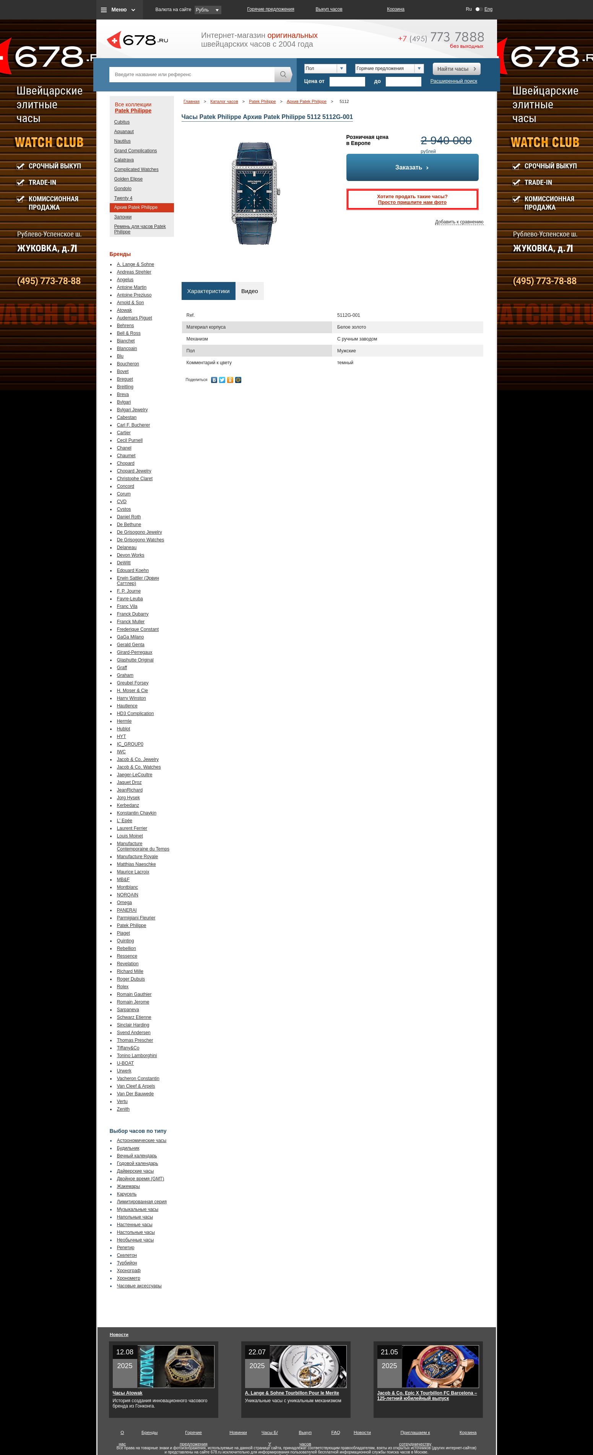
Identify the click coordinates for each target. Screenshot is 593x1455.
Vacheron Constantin (138, 1078)
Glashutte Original (135, 660)
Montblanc (127, 887)
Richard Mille (130, 971)
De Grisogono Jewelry (139, 532)
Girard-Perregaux (135, 652)
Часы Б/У (270, 1434)
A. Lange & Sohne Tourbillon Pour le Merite (292, 1393)
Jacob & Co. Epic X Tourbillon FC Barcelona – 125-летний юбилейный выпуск (427, 1395)
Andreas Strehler (134, 272)
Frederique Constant (138, 629)
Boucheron (128, 364)
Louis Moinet (130, 836)
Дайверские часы (135, 1171)
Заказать (412, 167)
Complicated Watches (136, 169)
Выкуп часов (329, 9)
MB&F (123, 879)
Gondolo (123, 188)
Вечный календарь (137, 1155)
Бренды (149, 1432)
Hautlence (127, 706)
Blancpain (127, 348)
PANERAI (127, 910)
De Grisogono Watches (140, 540)
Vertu (122, 1101)
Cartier (124, 432)
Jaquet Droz (129, 782)
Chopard (126, 463)
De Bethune (129, 524)
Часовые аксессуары (139, 1286)
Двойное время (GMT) (140, 1178)
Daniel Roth (129, 517)
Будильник (128, 1148)
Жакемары (128, 1186)
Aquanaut (124, 131)
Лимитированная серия (142, 1201)
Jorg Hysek (128, 797)
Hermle (124, 721)
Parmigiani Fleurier (136, 918)
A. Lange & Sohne (135, 264)
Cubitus (122, 122)
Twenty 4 (123, 198)
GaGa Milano (130, 637)
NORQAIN (127, 895)
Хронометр (128, 1278)
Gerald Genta (131, 644)
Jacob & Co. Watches (139, 767)
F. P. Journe (129, 591)
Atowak (124, 310)
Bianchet (126, 341)
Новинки (238, 1432)
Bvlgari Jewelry (132, 409)
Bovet (123, 371)
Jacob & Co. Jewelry (138, 759)
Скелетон (127, 1255)
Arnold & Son (130, 302)
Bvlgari (124, 402)
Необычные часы (135, 1240)
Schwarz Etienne (134, 1017)
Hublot (123, 729)
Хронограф (129, 1270)
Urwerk (124, 1071)
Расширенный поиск (454, 81)
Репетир (126, 1247)
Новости (119, 1334)
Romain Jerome (133, 1002)
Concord (125, 486)
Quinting (125, 940)
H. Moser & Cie (132, 690)
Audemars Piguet (134, 318)
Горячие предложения (270, 9)
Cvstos (124, 509)
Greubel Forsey (133, 683)
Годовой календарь (137, 1163)
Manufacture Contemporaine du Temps (143, 846)
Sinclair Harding (133, 1025)
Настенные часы (135, 1224)
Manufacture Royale (137, 856)
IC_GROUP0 (130, 744)
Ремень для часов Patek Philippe (140, 229)
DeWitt (124, 562)
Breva (123, 394)
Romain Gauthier (134, 994)
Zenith (123, 1109)
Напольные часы (135, 1217)
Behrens (125, 325)
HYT (121, 736)
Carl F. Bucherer (133, 425)
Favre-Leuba (130, 598)
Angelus (125, 279)
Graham (125, 675)
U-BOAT (125, 1063)
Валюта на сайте (174, 9)
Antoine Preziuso (134, 295)
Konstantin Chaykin (136, 813)
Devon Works (131, 555)
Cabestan (126, 417)
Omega (124, 902)
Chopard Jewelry (134, 471)
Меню (119, 10)
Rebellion (126, 948)
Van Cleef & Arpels (136, 1086)
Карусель (127, 1194)
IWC (121, 751)
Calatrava (124, 160)
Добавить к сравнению (459, 222)
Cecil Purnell (130, 440)
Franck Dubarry (133, 614)
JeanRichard (130, 790)
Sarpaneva (128, 1009)
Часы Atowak (128, 1393)
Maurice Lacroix (133, 872)
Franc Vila (127, 606)
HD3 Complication (135, 713)
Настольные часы (136, 1232)
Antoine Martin (131, 287)
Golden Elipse (128, 179)
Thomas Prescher (135, 1040)
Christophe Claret (135, 478)
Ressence (127, 956)
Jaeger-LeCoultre (135, 774)
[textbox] (192, 74)
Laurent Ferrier (132, 828)
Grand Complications (135, 150)
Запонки (123, 217)
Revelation (128, 963)
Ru (469, 9)
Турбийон (127, 1263)
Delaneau (126, 547)
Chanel (124, 448)
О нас (122, 1434)
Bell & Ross (129, 333)
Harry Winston (131, 698)
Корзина (396, 9)
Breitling (125, 386)
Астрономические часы (142, 1140)
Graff (122, 667)
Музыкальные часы (138, 1209)
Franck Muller (131, 621)
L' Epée (124, 820)
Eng (488, 9)
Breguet (125, 379)
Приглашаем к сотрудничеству (415, 1434)
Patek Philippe (133, 111)
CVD (122, 501)
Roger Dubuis (131, 979)
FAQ (335, 1432)
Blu (120, 356)
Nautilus (122, 141)
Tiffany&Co (128, 1048)
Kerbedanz (128, 805)
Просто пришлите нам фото (412, 202)
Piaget (123, 933)
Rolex (123, 986)
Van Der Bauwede (135, 1094)
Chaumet (126, 455)
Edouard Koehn (133, 570)
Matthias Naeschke (136, 864)
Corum (124, 494)
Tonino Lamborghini (137, 1055)
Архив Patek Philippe (136, 207)
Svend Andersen (134, 1032)
